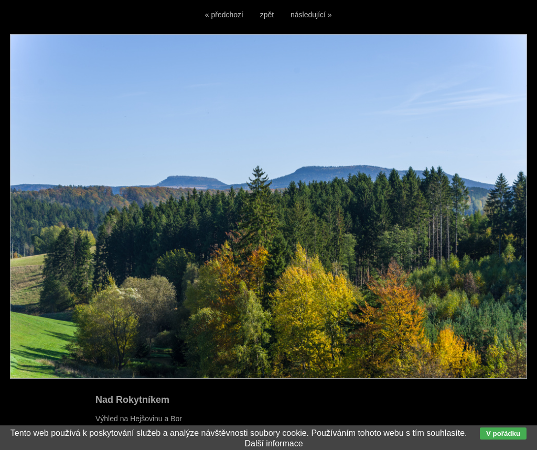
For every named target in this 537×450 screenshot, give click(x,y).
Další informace (273, 443)
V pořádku (503, 433)
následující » (311, 14)
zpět (267, 14)
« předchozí (224, 14)
